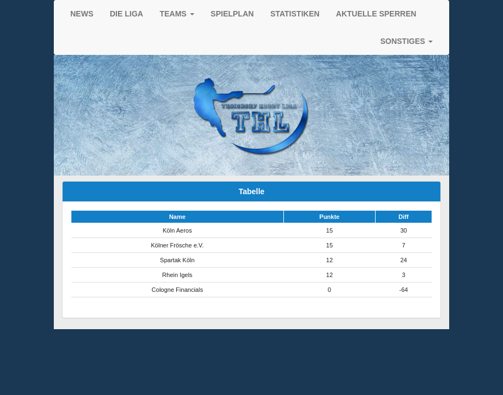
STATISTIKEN (295, 13)
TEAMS (177, 13)
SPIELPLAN (232, 13)
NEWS (81, 13)
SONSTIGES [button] (406, 41)
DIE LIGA (126, 13)
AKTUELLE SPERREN (376, 13)
